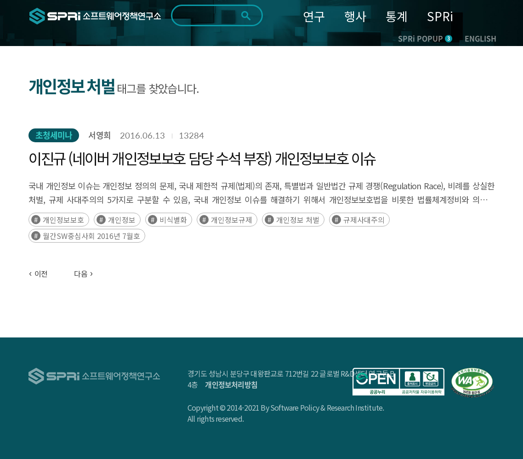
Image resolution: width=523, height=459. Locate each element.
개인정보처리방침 (231, 384)
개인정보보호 (63, 219)
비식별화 (173, 219)
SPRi (440, 15)
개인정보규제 (231, 219)
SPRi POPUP (425, 38)
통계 (397, 15)
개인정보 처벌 (297, 219)
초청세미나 (54, 135)
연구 (314, 15)
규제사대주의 (364, 219)
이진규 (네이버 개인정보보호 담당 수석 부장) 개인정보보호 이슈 (201, 157)
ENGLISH (480, 38)
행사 (355, 15)
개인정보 (122, 219)
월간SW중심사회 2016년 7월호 (91, 235)
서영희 (99, 135)
